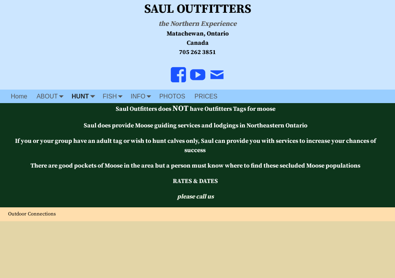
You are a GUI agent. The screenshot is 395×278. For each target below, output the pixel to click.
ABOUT (52, 96)
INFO (143, 96)
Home (19, 96)
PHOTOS (172, 96)
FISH (114, 96)
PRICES (206, 96)
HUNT (85, 96)
